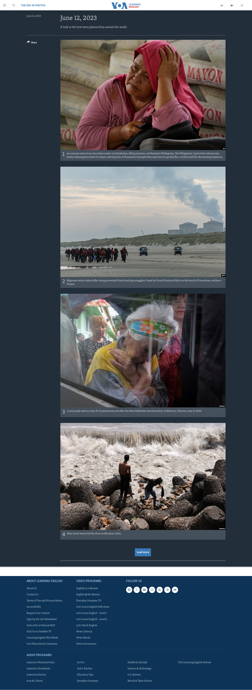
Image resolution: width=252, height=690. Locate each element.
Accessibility (34, 607)
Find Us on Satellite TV (39, 631)
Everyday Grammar (87, 681)
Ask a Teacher (85, 668)
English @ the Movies (88, 594)
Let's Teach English (86, 625)
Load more (143, 552)
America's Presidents (38, 668)
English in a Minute (87, 588)
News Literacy (84, 631)
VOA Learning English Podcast (194, 662)
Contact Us (32, 594)
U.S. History (134, 675)
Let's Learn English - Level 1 (91, 613)
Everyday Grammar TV (88, 600)
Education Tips (85, 675)
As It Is (80, 662)
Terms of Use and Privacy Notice (44, 600)
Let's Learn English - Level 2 (91, 619)
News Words (83, 637)
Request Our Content (38, 613)
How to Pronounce (86, 644)
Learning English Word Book (42, 637)
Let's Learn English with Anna (92, 607)
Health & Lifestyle (137, 662)
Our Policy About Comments (42, 644)
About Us (32, 588)
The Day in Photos (33, 5)
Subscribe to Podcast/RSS (41, 625)
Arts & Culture (35, 681)
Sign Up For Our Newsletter (42, 619)
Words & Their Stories (140, 681)
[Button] (32, 43)
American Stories (36, 675)
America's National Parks (41, 662)
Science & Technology (139, 668)
